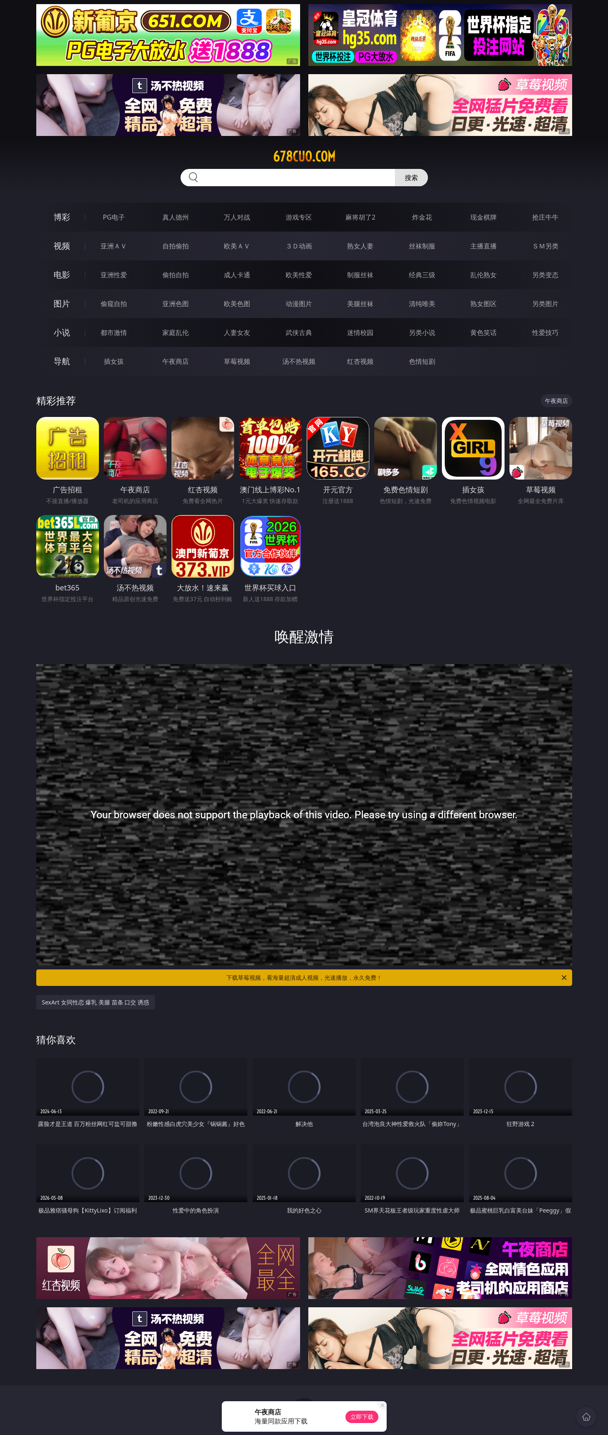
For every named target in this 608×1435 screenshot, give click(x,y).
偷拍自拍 (175, 274)
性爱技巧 (545, 332)
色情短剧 (422, 361)
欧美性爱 (299, 274)
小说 (62, 332)
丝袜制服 (422, 245)
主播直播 (483, 245)
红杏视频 (360, 361)
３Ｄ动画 (299, 245)
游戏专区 (299, 217)
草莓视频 (237, 361)
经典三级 (422, 274)
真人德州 (175, 217)
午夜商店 (175, 361)
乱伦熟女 (483, 274)
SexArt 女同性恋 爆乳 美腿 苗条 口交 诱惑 (95, 1002)
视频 (62, 245)
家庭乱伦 (175, 332)
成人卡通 (237, 274)
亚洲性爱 (114, 274)
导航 (62, 361)
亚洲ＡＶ (114, 245)
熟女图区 (483, 303)
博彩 (62, 216)
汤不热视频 (298, 361)
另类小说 (422, 332)
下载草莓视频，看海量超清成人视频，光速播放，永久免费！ (397, 978)
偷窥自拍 (114, 303)
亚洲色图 (175, 303)
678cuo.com (304, 156)
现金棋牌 (483, 217)
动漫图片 (299, 303)
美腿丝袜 (360, 303)
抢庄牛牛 (545, 217)
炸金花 (422, 217)
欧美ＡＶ (237, 245)
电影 (62, 274)
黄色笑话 (483, 332)
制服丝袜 (360, 274)
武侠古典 (299, 332)
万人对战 (237, 217)
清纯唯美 (422, 303)
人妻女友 (237, 332)
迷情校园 (360, 332)
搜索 (411, 177)
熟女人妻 (360, 245)
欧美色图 (237, 303)
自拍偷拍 (175, 245)
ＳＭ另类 (545, 245)
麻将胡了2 (360, 217)
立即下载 (361, 1417)
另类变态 (545, 274)
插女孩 (114, 361)
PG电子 (114, 217)
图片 (62, 303)
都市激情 (114, 332)
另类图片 (545, 303)
